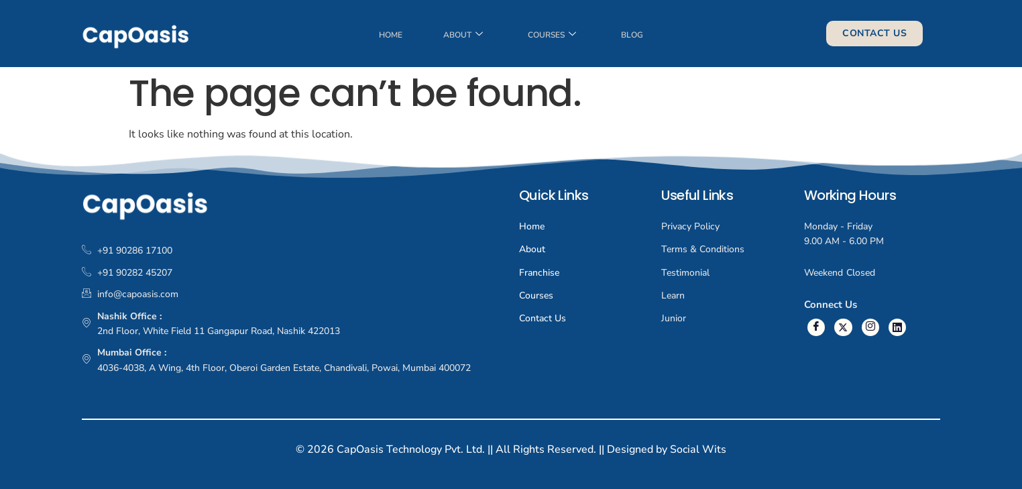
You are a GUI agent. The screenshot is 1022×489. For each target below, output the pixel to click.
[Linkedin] (894, 327)
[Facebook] (815, 327)
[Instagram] (868, 327)
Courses (553, 38)
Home (388, 37)
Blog (635, 37)
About (462, 38)
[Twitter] (842, 327)
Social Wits (698, 449)
